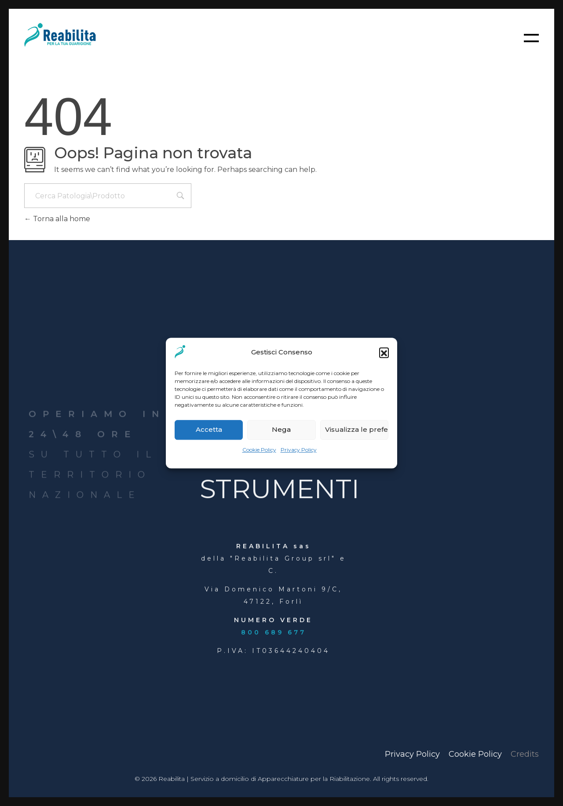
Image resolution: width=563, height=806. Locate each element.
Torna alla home (57, 219)
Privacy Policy (299, 449)
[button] (384, 352)
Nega (281, 430)
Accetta (209, 430)
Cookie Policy (259, 449)
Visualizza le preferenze (356, 430)
